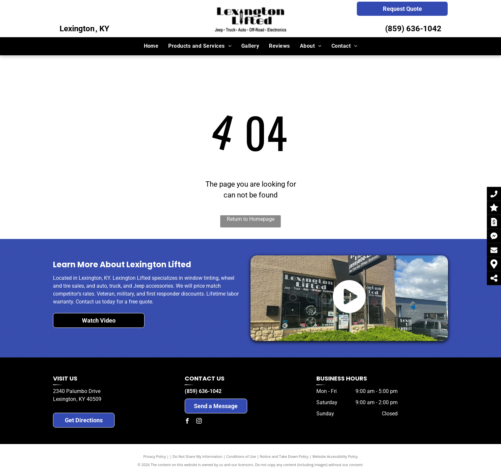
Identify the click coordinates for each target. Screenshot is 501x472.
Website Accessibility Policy (335, 456)
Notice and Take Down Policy (284, 456)
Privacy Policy (154, 456)
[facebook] (187, 422)
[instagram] (199, 422)
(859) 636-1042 (413, 28)
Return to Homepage (251, 219)
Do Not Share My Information (198, 456)
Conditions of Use (241, 456)
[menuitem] (151, 46)
